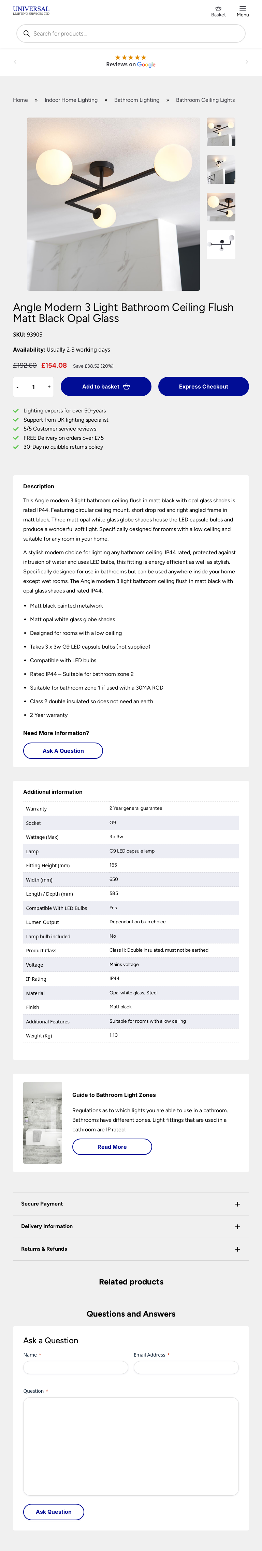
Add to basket (106, 386)
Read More (112, 1146)
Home (20, 100)
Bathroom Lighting (136, 100)
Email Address (152, 1354)
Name (32, 1354)
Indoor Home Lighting (71, 100)
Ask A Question (63, 750)
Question (35, 1391)
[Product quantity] (33, 387)
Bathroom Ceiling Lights (205, 100)
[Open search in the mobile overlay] (131, 33)
